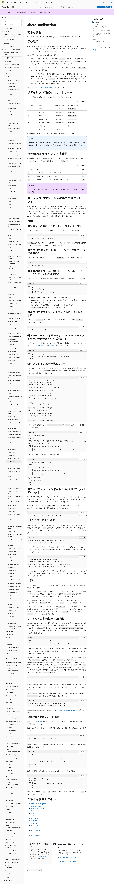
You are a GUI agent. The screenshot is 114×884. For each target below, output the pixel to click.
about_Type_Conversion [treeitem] (14, 581)
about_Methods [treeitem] (12, 340)
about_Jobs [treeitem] (11, 302)
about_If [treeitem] (10, 292)
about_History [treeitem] (11, 289)
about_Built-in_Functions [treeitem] (14, 110)
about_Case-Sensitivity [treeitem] (14, 124)
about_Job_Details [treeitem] (12, 299)
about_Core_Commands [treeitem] (14, 184)
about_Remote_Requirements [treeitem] (14, 487)
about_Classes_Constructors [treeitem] (14, 140)
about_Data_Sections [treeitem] (13, 190)
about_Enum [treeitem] (11, 200)
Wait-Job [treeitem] (8, 834)
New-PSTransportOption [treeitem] (12, 753)
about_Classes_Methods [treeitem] (14, 147)
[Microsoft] (3, 2)
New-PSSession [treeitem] (10, 741)
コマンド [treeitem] (8, 66)
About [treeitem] (9, 72)
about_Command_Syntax (38, 804)
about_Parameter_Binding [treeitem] (14, 397)
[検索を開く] (103, 2)
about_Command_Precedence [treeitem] (14, 154)
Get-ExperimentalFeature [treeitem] (12, 691)
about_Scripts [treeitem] (11, 526)
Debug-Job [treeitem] (9, 639)
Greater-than (38, 721)
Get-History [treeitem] (9, 697)
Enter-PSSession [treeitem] (10, 672)
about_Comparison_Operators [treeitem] (14, 176)
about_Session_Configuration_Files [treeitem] (15, 531)
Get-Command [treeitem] (10, 688)
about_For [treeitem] (10, 230)
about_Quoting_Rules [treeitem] (13, 454)
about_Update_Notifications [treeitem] (14, 595)
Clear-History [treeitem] (9, 630)
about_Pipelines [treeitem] (12, 423)
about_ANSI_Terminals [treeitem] (13, 75)
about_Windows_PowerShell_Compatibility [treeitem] (14, 622)
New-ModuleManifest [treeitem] (12, 735)
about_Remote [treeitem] (11, 472)
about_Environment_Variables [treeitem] (14, 209)
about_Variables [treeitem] (12, 605)
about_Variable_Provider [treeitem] (14, 602)
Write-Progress (35, 830)
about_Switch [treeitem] (11, 556)
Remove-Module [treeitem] (10, 786)
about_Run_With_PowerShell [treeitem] (14, 511)
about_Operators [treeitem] (12, 364)
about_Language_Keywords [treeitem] (14, 309)
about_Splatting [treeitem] (12, 550)
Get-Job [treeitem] (8, 700)
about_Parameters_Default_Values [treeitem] (14, 407)
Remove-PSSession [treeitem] (11, 789)
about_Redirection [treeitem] (12, 457)
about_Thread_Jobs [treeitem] (13, 565)
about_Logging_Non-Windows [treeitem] (13, 324)
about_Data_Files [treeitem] (12, 187)
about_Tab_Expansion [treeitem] (13, 559)
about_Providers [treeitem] (12, 447)
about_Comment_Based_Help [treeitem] (14, 163)
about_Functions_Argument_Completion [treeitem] (14, 263)
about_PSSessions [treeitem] (12, 388)
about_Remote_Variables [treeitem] (14, 497)
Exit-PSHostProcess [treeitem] (11, 675)
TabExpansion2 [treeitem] (10, 814)
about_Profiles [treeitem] (11, 438)
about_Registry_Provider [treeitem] (14, 463)
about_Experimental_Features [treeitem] (14, 221)
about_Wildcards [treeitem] (12, 618)
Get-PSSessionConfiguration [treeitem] (13, 716)
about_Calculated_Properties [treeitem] (14, 114)
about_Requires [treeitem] (12, 500)
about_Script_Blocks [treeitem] (13, 518)
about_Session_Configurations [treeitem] (15, 536)
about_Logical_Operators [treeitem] (14, 331)
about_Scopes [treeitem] (11, 515)
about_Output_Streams (46, 87)
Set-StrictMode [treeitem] (10, 801)
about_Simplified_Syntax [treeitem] (14, 543)
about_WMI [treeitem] (11, 609)
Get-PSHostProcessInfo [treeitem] (12, 707)
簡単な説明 (96, 22)
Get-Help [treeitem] (8, 694)
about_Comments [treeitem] (12, 167)
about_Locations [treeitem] (12, 320)
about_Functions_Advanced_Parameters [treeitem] (14, 258)
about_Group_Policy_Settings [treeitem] (14, 279)
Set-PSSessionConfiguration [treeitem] (13, 798)
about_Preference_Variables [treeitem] (14, 434)
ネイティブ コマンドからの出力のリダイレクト (101, 33)
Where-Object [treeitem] (10, 837)
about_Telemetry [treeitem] (12, 562)
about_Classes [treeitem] (11, 135)
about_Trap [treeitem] (10, 572)
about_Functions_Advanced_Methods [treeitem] (14, 252)
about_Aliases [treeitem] (11, 81)
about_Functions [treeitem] (12, 243)
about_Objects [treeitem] (11, 356)
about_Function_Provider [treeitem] (14, 240)
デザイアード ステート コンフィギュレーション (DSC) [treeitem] (12, 31)
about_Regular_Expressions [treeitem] (14, 467)
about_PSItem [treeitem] (11, 379)
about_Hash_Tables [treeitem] (12, 283)
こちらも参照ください (99, 41)
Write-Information (52, 345)
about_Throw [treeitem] (11, 569)
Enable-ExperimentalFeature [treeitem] (13, 657)
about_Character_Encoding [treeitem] (14, 128)
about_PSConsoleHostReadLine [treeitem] (14, 372)
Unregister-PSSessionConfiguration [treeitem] (12, 827)
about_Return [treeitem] (11, 506)
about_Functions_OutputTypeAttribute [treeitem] (14, 273)
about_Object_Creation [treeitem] (14, 352)
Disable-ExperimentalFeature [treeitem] (13, 642)
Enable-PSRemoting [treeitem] (11, 660)
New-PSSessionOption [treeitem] (12, 750)
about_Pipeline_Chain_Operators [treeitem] (15, 419)
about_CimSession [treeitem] (12, 132)
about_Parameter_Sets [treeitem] (13, 400)
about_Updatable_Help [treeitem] (14, 591)
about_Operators (36, 806)
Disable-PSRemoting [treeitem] (11, 646)
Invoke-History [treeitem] (10, 729)
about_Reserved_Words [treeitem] (14, 503)
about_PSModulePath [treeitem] (13, 382)
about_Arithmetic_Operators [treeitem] (14, 86)
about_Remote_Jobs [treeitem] (13, 480)
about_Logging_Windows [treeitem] (14, 328)
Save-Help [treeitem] (9, 792)
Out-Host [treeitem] (8, 759)
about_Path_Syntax (36, 811)
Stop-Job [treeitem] (8, 808)
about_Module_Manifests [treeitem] (14, 343)
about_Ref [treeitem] (10, 460)
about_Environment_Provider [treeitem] (14, 204)
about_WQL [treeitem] (11, 612)
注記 (94, 39)
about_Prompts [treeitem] (12, 441)
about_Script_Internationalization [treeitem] (15, 522)
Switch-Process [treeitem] (10, 811)
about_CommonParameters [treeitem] (15, 171)
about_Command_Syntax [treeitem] (14, 158)
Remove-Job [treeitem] (9, 782)
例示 (94, 37)
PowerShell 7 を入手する (104, 7)
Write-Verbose (35, 833)
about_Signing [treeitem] (11, 540)
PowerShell (36, 19)
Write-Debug (34, 818)
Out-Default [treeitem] (9, 756)
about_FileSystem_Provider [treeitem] (14, 226)
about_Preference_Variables (67, 710)
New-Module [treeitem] (9, 732)
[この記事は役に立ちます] (93, 50)
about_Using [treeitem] (11, 599)
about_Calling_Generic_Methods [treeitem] (15, 119)
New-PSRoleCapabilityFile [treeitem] (13, 738)
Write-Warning (35, 835)
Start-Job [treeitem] (8, 805)
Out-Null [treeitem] (8, 762)
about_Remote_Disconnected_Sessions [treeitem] (14, 476)
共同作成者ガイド (39, 857)
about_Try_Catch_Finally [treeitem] (14, 575)
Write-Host (41, 345)
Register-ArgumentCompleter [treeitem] (11, 773)
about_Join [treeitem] (10, 305)
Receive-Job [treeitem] (9, 766)
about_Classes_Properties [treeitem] (14, 150)
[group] (57, 442)
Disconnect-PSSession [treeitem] (12, 654)
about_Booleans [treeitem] (12, 104)
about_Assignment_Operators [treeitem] (14, 94)
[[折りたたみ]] (21, 17)
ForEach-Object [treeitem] (10, 684)
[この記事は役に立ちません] (95, 50)
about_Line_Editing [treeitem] (12, 317)
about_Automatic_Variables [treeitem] (14, 99)
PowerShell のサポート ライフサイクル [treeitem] (12, 49)
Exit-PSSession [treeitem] (10, 678)
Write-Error (34, 820)
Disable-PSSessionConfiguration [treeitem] (12, 650)
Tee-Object (34, 816)
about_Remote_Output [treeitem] (14, 483)
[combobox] (12, 21)
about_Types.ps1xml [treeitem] (13, 588)
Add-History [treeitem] (9, 627)
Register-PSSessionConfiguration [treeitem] (12, 778)
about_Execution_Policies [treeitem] (14, 216)
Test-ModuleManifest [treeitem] (11, 817)
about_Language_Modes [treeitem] (14, 313)
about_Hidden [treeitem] (11, 286)
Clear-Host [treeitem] (9, 633)
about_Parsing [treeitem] (11, 412)
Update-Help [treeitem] (9, 831)
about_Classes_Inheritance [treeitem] (14, 144)
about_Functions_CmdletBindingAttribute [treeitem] (14, 268)
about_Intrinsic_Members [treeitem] (14, 296)
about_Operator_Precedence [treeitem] (14, 360)
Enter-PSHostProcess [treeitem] (11, 669)
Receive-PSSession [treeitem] (11, 769)
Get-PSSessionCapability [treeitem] (12, 713)
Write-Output (35, 828)
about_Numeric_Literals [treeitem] (14, 349)
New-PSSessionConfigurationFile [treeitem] (13, 746)
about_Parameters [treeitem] (12, 403)
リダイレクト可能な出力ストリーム (101, 27)
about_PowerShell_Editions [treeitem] (15, 429)
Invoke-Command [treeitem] (11, 726)
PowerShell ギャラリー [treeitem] (9, 35)
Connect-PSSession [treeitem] (11, 636)
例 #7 (48, 216)
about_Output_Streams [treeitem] (14, 367)
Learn (29, 19)
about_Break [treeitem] (11, 107)
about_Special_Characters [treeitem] (14, 546)
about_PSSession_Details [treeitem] (14, 385)
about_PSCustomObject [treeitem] (14, 376)
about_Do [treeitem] (10, 196)
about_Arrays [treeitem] (11, 90)
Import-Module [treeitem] (10, 722)
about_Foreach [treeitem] (11, 233)
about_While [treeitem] (11, 615)
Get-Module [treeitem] (9, 703)
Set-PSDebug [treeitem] (9, 795)
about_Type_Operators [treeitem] (13, 584)
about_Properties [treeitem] (12, 444)
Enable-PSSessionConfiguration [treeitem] (12, 665)
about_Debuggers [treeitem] (12, 193)
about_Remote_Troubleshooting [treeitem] (15, 493)
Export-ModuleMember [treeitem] (12, 681)
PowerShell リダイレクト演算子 (101, 31)
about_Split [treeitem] (11, 553)
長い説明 (95, 24)
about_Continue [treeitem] (12, 181)
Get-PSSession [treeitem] (10, 710)
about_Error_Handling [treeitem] (13, 213)
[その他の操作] (85, 19)
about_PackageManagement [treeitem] (15, 393)
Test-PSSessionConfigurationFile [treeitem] (13, 822)
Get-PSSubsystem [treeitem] (11, 719)
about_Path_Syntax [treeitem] (13, 415)
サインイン (109, 2)
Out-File (33, 813)
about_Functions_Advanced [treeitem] (14, 247)
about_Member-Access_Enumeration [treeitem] (13, 336)
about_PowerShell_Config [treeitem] (14, 426)
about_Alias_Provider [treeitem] (13, 78)
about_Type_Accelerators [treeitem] (14, 578)
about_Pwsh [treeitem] (11, 450)
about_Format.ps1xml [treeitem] (13, 236)
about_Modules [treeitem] (12, 346)
